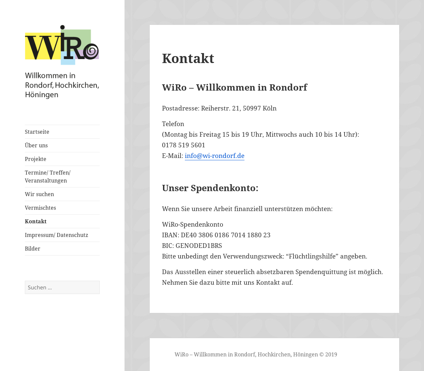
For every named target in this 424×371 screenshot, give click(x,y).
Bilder (32, 248)
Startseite (37, 131)
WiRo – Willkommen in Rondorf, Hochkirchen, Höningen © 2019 (256, 354)
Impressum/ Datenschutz (56, 235)
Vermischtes (40, 207)
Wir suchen (39, 194)
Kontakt (35, 221)
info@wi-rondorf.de (214, 155)
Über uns (36, 145)
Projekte (35, 159)
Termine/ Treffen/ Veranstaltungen (48, 176)
